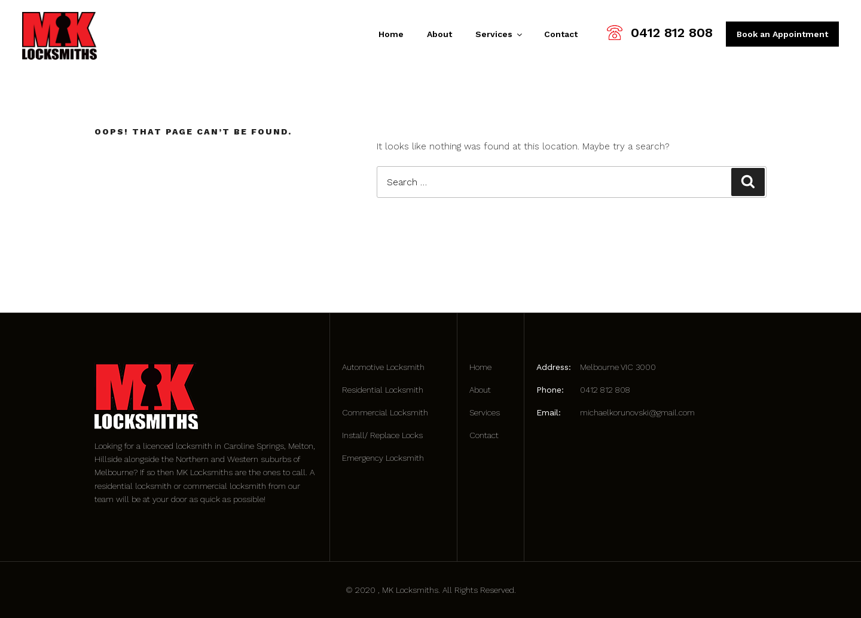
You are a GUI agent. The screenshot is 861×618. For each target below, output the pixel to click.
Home (391, 34)
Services (498, 34)
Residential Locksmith (382, 390)
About (439, 34)
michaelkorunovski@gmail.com (637, 412)
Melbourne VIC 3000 (618, 367)
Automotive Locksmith (383, 367)
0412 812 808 (672, 32)
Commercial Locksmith (385, 412)
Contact (561, 34)
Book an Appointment (782, 34)
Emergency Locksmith (383, 458)
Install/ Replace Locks (382, 435)
